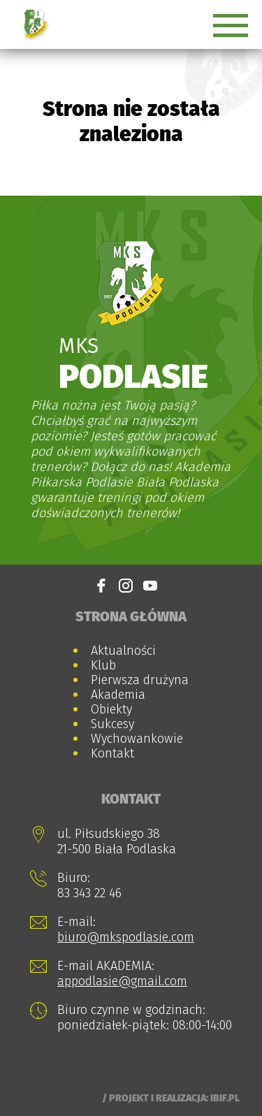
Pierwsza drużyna (140, 680)
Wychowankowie (137, 738)
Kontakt (112, 753)
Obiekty (111, 709)
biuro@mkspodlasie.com (125, 937)
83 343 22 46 (89, 893)
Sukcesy (112, 724)
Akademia (118, 694)
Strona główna (131, 616)
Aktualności (123, 650)
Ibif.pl (225, 1098)
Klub (103, 665)
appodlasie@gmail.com (122, 981)
